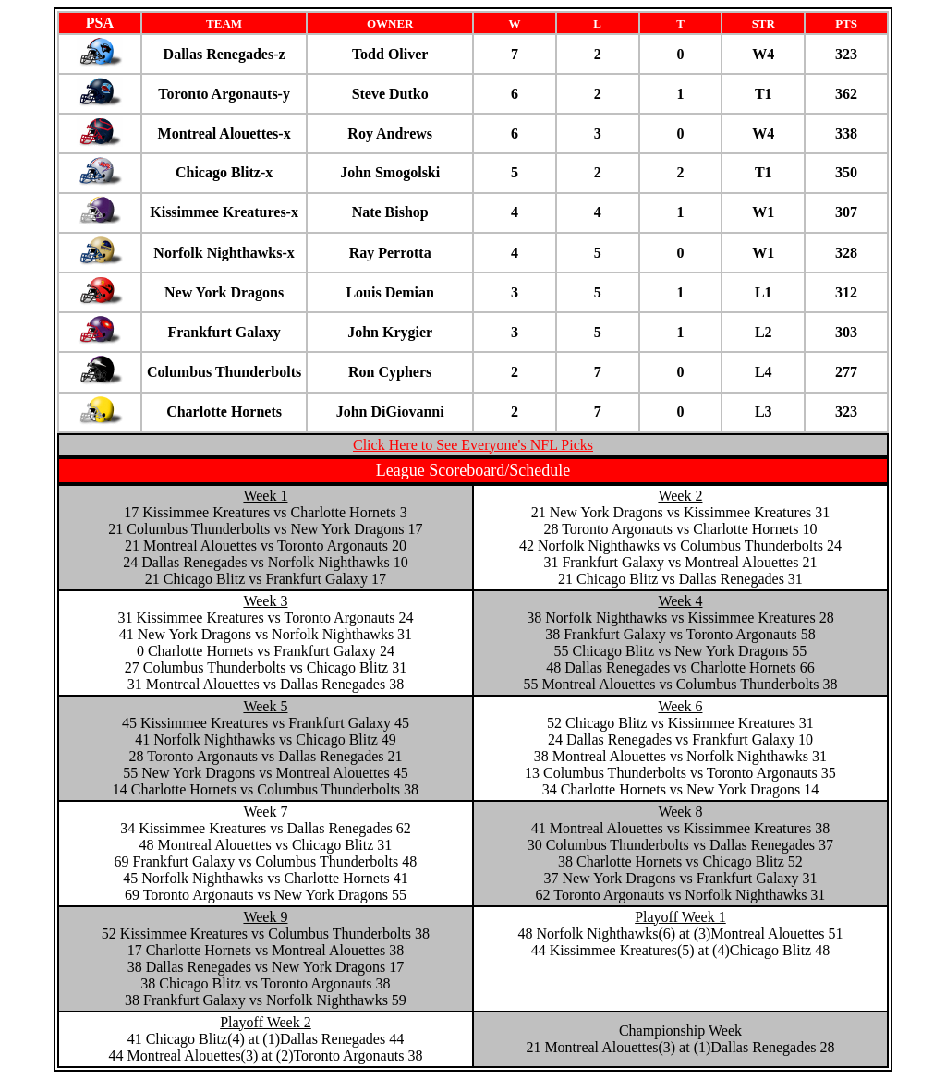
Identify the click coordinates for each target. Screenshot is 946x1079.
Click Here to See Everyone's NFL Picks (473, 445)
